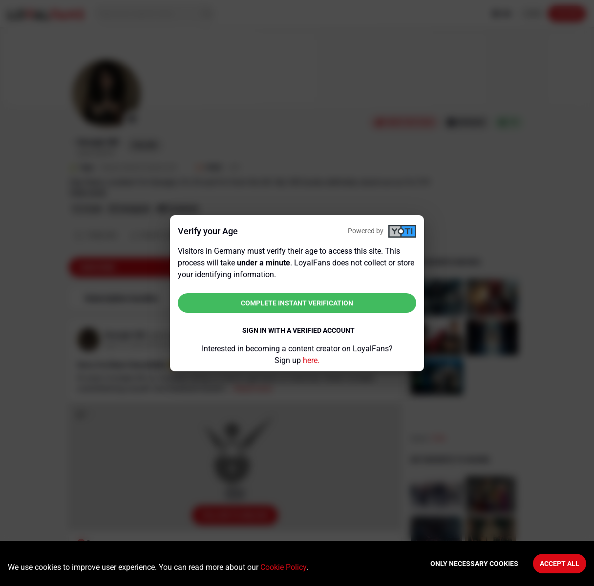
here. (311, 360)
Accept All (559, 563)
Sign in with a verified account (298, 330)
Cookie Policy (283, 567)
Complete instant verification (297, 303)
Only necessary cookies (474, 563)
